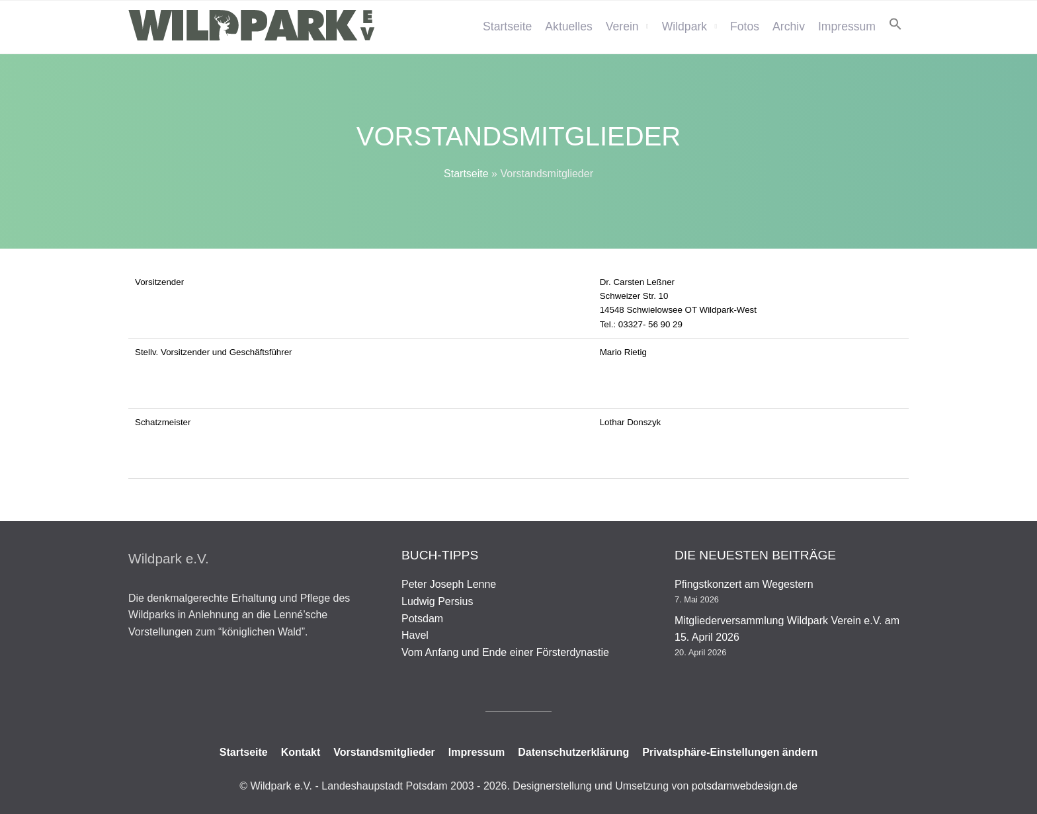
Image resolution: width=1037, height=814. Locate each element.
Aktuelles (568, 26)
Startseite (507, 26)
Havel (415, 635)
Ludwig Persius (437, 601)
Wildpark (684, 26)
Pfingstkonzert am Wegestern (744, 584)
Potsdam (422, 618)
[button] (895, 24)
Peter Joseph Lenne (448, 584)
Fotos (744, 26)
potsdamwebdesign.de (745, 786)
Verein (622, 26)
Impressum (847, 26)
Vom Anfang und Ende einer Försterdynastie (505, 652)
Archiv (788, 26)
